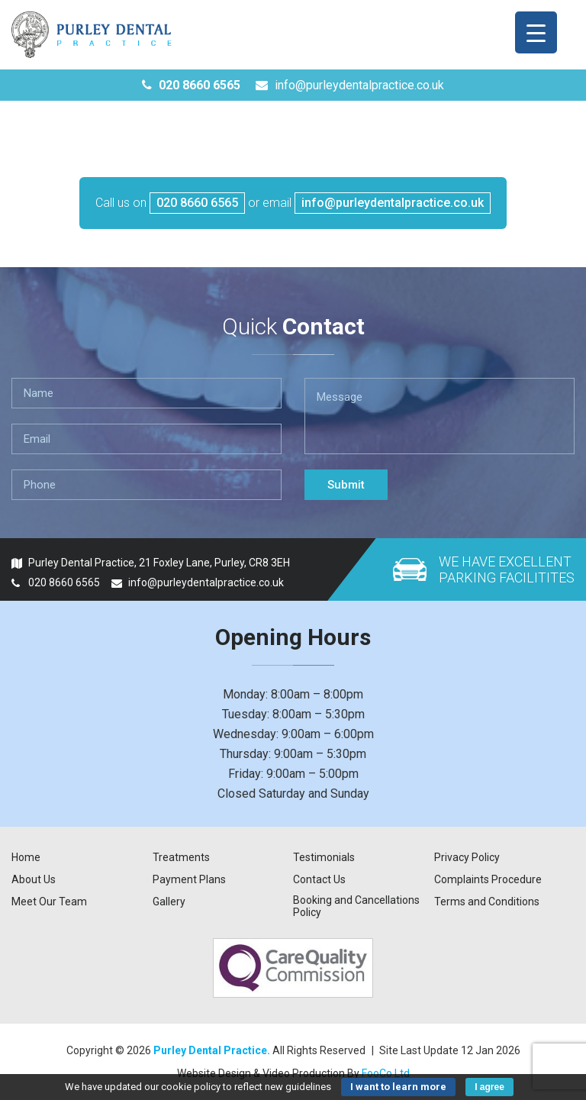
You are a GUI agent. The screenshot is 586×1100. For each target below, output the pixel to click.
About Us (33, 879)
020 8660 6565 (191, 85)
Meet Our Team (49, 901)
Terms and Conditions (486, 901)
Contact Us (319, 879)
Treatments (181, 857)
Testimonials (324, 857)
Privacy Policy (467, 857)
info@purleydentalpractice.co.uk (350, 85)
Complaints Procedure (488, 879)
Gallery (169, 901)
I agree (489, 1087)
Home (25, 857)
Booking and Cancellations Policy (356, 906)
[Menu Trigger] (536, 32)
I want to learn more (398, 1086)
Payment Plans (189, 879)
